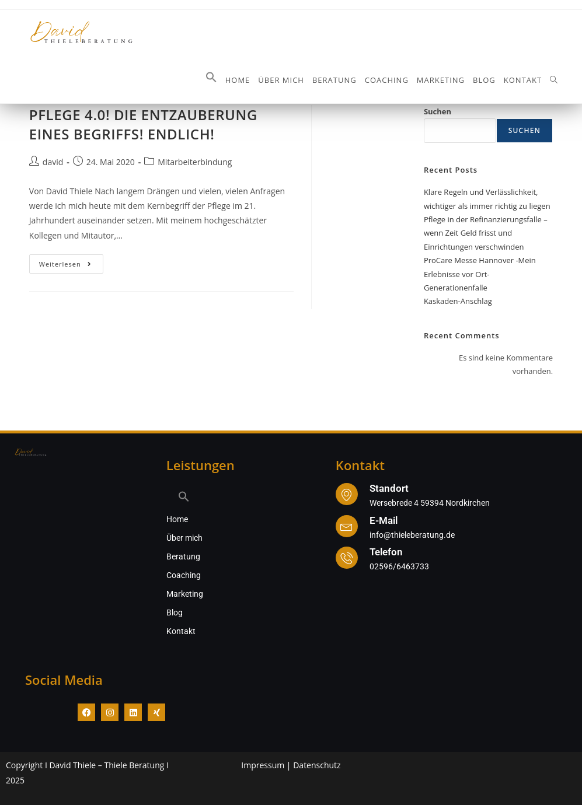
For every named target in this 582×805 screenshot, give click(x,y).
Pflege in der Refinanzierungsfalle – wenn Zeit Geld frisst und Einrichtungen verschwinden (486, 233)
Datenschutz (316, 765)
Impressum (262, 765)
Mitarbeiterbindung (195, 161)
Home (177, 519)
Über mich (184, 537)
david (53, 161)
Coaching (183, 575)
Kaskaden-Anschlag (458, 301)
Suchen (437, 111)
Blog (174, 612)
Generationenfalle (455, 287)
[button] (211, 80)
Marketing (184, 593)
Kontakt (181, 631)
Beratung (183, 556)
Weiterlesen (71, 261)
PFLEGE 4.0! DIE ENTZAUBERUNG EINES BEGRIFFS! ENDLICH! (143, 124)
